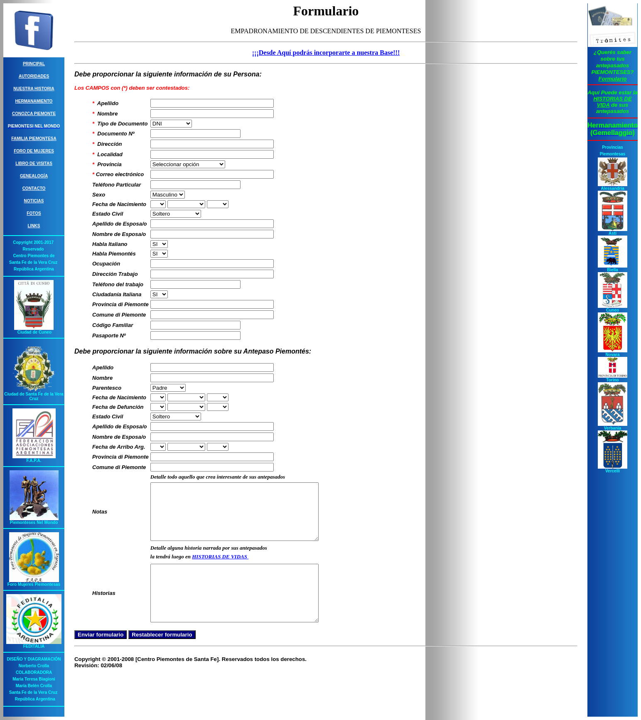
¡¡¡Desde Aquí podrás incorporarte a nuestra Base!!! (326, 52)
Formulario (613, 79)
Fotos (34, 213)
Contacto (34, 188)
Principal (34, 63)
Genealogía (34, 176)
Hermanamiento (34, 101)
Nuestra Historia (33, 88)
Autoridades (34, 76)
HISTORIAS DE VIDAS (220, 568)
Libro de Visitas (33, 163)
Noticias (34, 201)
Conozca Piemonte (34, 113)
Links (34, 226)
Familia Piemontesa (33, 138)
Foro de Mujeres (34, 151)
